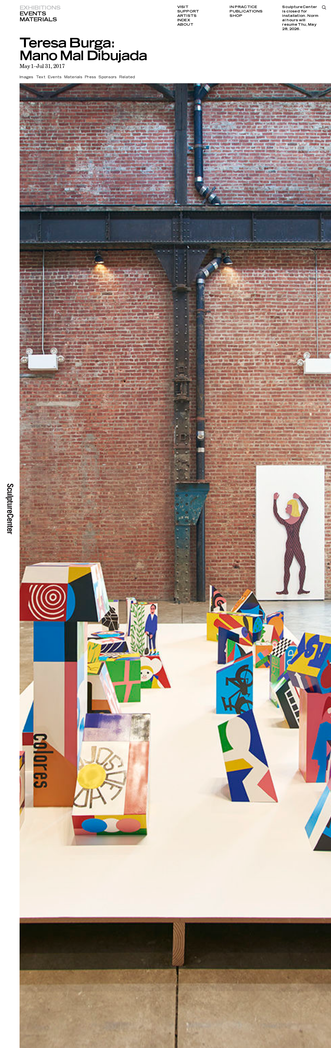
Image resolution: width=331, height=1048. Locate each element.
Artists (187, 16)
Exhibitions (40, 8)
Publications (246, 11)
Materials (38, 19)
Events (33, 13)
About (185, 24)
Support (188, 11)
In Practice (243, 7)
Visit (182, 7)
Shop (236, 16)
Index (183, 20)
